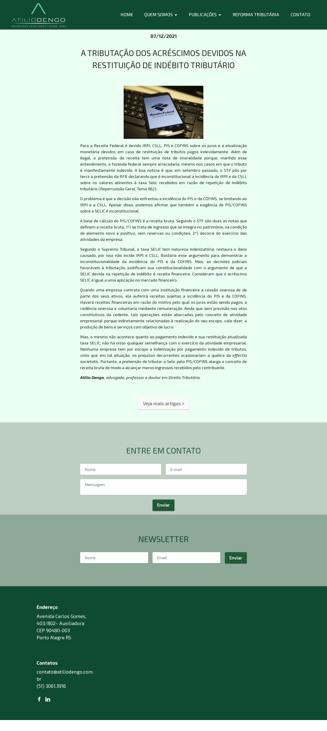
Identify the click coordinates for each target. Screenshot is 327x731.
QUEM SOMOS (158, 14)
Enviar (163, 511)
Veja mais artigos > (163, 410)
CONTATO (300, 14)
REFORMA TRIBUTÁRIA (256, 14)
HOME (126, 14)
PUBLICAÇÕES (203, 14)
